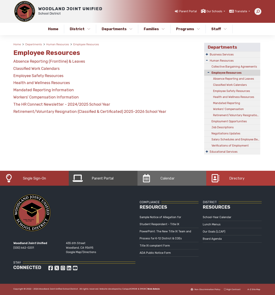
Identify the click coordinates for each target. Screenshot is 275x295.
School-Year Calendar (217, 217)
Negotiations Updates (226, 133)
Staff (219, 29)
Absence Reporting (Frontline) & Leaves (49, 61)
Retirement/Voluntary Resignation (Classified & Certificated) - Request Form (236, 115)
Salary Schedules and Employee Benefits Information (236, 139)
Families (154, 29)
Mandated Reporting (226, 103)
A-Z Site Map (252, 289)
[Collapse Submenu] (207, 72)
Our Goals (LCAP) (214, 231)
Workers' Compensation (228, 109)
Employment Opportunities (229, 121)
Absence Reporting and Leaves (233, 78)
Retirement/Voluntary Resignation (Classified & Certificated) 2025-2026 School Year (89, 111)
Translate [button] (241, 11)
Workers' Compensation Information (46, 97)
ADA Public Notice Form (155, 252)
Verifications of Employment (230, 145)
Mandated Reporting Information (43, 90)
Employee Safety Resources (38, 75)
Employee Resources (86, 44)
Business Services (222, 54)
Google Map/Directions (81, 252)
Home (53, 29)
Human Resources (57, 44)
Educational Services (223, 151)
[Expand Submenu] (206, 54)
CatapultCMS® (129, 289)
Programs (188, 29)
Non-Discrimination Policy (205, 289)
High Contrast (233, 289)
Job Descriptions (223, 127)
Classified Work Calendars (36, 68)
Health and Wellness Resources (41, 82)
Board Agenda (212, 238)
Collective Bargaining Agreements (234, 66)
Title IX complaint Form (155, 245)
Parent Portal (188, 11)
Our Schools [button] (214, 11)
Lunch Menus (211, 224)
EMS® (143, 289)
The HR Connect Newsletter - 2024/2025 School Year (61, 104)
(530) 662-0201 (23, 247)
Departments (117, 29)
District (80, 29)
